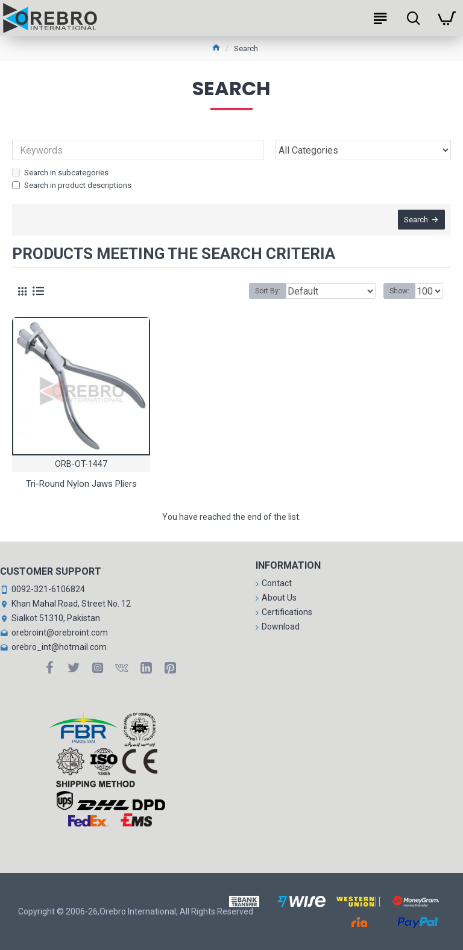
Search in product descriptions (71, 185)
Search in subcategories (60, 172)
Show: (399, 291)
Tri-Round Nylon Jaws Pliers (81, 483)
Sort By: (267, 291)
